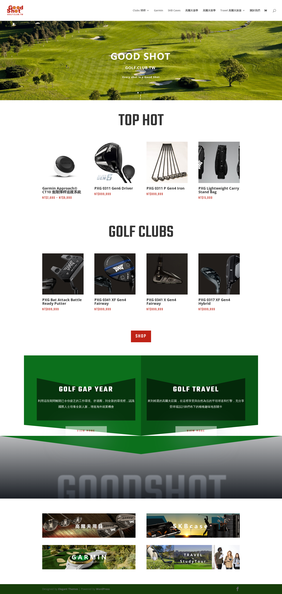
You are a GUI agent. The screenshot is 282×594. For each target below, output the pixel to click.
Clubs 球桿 (139, 10)
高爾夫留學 (209, 10)
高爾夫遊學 (191, 10)
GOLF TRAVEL (196, 389)
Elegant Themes (68, 589)
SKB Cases (174, 10)
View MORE (86, 431)
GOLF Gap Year (86, 389)
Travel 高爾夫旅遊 (230, 10)
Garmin (158, 10)
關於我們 (255, 10)
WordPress (103, 589)
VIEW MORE (196, 431)
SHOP (141, 336)
